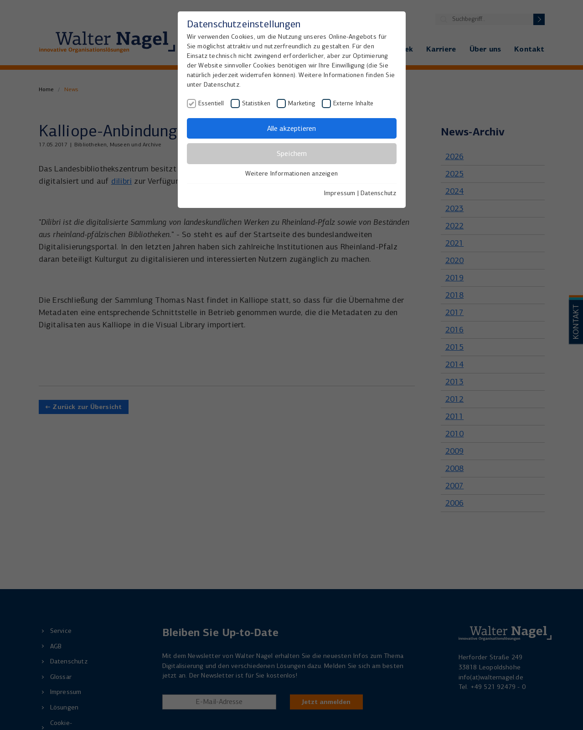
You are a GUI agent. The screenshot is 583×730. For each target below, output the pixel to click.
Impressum (340, 193)
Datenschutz (378, 193)
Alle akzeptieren (291, 128)
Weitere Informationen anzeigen (291, 173)
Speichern (292, 153)
